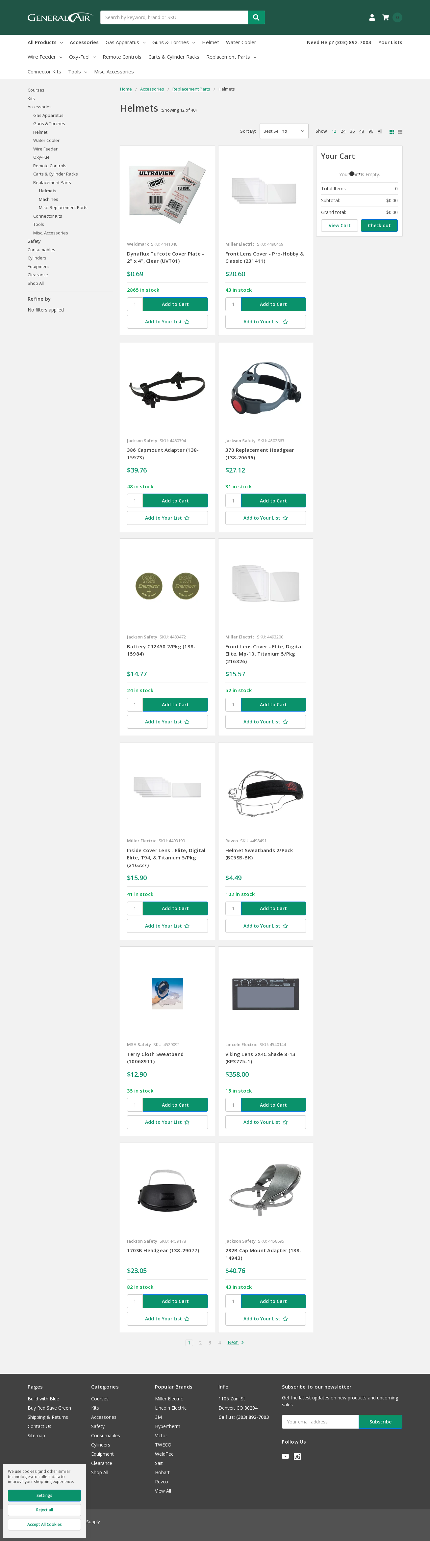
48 (361, 131)
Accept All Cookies (44, 1524)
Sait (159, 1463)
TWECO (163, 1445)
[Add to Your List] (167, 322)
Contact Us (39, 1426)
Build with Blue (43, 1398)
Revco (161, 1481)
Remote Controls (122, 56)
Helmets (47, 191)
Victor (161, 1435)
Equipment (38, 266)
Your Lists (390, 42)
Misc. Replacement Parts (63, 207)
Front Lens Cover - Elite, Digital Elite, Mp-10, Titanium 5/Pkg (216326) (264, 653)
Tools (77, 71)
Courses (36, 90)
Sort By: (248, 131)
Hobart (162, 1472)
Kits (31, 98)
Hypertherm (167, 1426)
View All (163, 1491)
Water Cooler (241, 42)
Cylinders (37, 258)
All (380, 131)
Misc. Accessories (114, 71)
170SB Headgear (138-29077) (163, 1250)
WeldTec (164, 1454)
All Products (45, 42)
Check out (379, 225)
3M (158, 1417)
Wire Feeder (45, 56)
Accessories (84, 42)
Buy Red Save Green (49, 1408)
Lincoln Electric (171, 1408)
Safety (34, 241)
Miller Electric (169, 1398)
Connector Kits (44, 71)
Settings (44, 1495)
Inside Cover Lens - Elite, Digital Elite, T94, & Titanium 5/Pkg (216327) (166, 857)
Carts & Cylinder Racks (173, 56)
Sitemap (36, 1435)
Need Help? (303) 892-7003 (339, 42)
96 (370, 131)
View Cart (340, 225)
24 (343, 131)
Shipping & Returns (48, 1417)
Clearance (38, 275)
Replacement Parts (231, 56)
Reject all (44, 1510)
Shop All (36, 283)
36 (352, 131)
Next (236, 1343)
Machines (48, 199)
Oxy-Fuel (82, 56)
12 (334, 131)
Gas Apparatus (125, 42)
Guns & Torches (173, 42)
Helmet (210, 42)
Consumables (41, 250)
